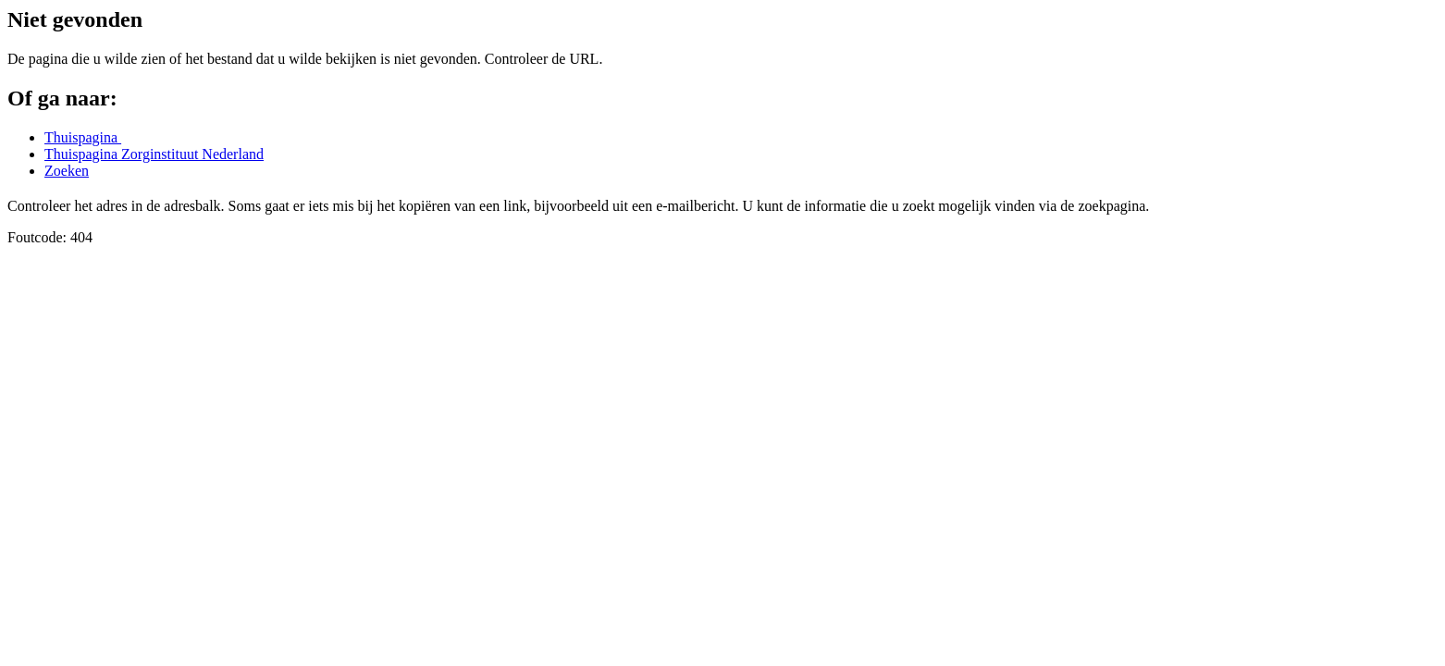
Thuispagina (82, 137)
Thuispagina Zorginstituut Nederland (154, 154)
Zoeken (66, 171)
